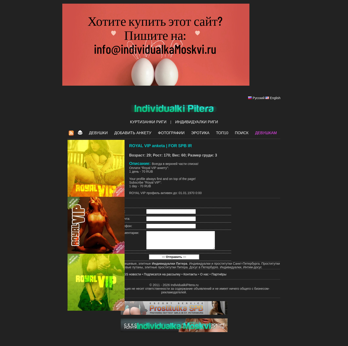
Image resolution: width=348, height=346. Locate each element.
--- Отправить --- (174, 260)
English (275, 98)
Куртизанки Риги (148, 122)
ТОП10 (222, 133)
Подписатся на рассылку (162, 277)
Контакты (190, 277)
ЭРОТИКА (200, 133)
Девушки (98, 133)
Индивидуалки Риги (196, 122)
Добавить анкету (133, 133)
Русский (258, 98)
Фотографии (171, 133)
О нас (204, 277)
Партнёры (219, 277)
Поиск (242, 133)
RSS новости (131, 277)
